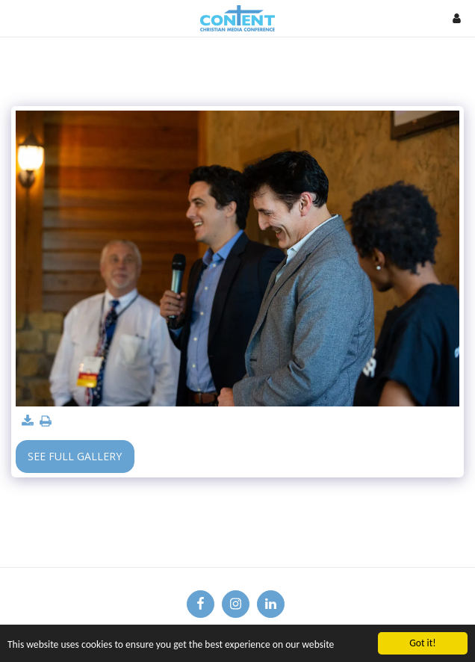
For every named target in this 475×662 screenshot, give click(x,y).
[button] (16, 17)
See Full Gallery (75, 456)
